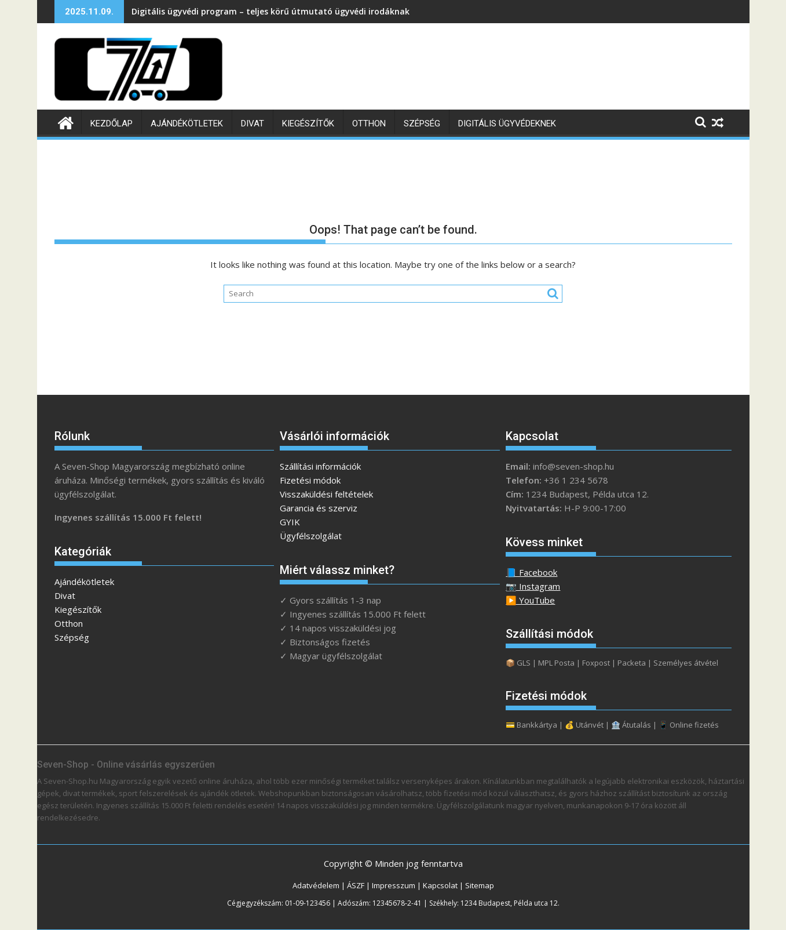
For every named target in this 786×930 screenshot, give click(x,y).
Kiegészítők (308, 123)
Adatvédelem (316, 885)
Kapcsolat (440, 885)
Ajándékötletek (187, 123)
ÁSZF (355, 885)
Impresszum (393, 885)
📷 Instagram (533, 586)
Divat (252, 123)
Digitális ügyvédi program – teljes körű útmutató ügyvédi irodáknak (270, 11)
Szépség (422, 123)
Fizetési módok (310, 480)
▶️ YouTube (530, 600)
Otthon (369, 123)
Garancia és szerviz (318, 508)
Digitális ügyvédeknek (507, 123)
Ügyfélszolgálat (311, 536)
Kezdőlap (111, 123)
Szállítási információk (320, 466)
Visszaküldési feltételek (326, 494)
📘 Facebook (531, 572)
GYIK (290, 522)
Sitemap (479, 885)
